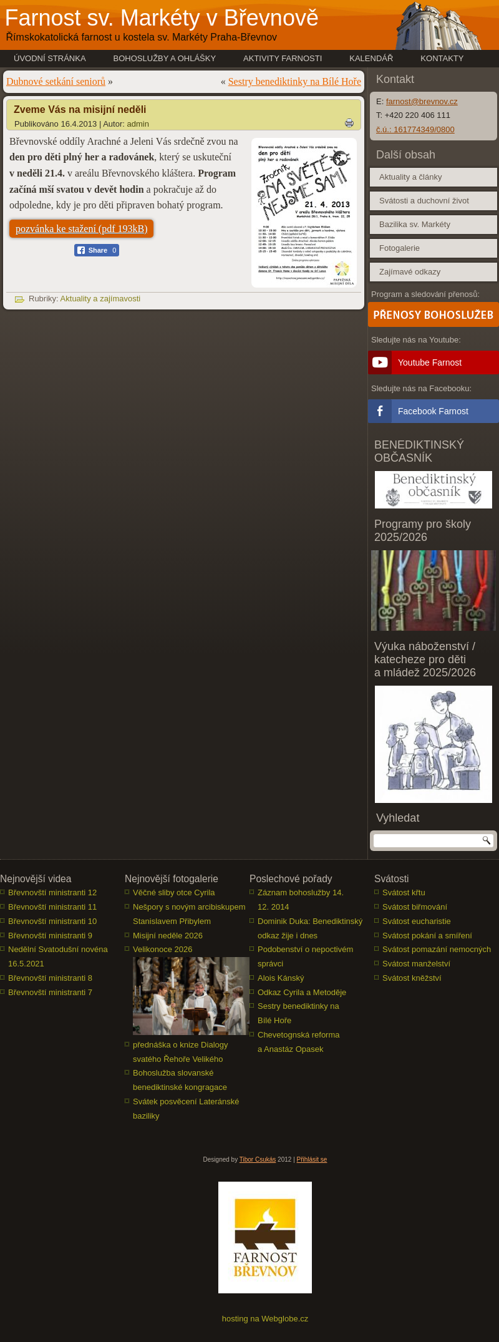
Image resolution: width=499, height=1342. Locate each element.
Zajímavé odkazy (409, 271)
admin (138, 124)
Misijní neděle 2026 (168, 935)
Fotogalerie (399, 248)
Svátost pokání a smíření (427, 935)
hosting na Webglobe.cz (265, 1318)
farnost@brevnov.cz (422, 101)
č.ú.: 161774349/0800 (415, 129)
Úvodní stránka (50, 58)
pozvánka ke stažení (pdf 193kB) (81, 228)
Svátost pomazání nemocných (436, 949)
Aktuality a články (410, 177)
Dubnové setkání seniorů (55, 81)
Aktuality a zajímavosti (101, 298)
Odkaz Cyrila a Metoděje (302, 992)
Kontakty (441, 58)
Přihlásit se (312, 1159)
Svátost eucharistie (416, 921)
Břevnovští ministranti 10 (52, 921)
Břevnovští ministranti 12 (52, 892)
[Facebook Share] (97, 250)
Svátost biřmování (414, 907)
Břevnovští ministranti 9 (50, 935)
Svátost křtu (403, 892)
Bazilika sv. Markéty (414, 224)
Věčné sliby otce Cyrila (174, 892)
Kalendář (371, 58)
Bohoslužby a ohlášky (165, 58)
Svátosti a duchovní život (424, 200)
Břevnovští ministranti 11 (52, 907)
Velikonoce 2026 (162, 949)
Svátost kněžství (412, 978)
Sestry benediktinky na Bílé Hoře (294, 81)
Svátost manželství (416, 963)
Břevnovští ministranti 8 (50, 978)
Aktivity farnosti (282, 58)
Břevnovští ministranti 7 (50, 992)
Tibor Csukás (258, 1159)
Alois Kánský (281, 978)
